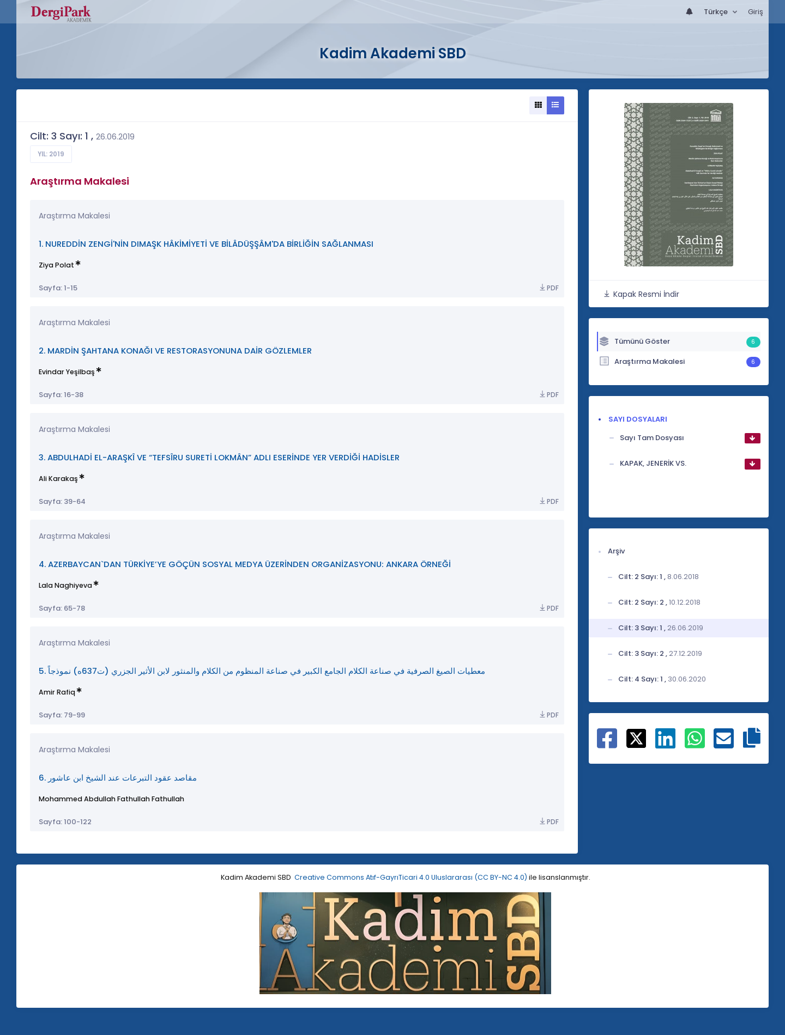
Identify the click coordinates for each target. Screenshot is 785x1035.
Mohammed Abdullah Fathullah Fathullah (111, 798)
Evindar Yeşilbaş (67, 371)
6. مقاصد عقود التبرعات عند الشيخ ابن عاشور (118, 777)
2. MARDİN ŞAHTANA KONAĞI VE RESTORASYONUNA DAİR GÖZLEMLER (175, 350)
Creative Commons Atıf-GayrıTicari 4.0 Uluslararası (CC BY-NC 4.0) (410, 877)
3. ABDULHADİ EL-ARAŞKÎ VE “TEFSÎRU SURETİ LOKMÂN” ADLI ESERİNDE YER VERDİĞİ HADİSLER (219, 457)
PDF (548, 288)
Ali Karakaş (58, 478)
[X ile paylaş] (636, 738)
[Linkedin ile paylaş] (665, 744)
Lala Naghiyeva (65, 585)
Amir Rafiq (57, 692)
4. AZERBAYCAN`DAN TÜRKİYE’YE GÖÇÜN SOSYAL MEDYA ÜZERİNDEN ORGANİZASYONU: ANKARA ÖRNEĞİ (245, 564)
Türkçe (716, 12)
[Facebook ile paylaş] (607, 744)
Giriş (755, 12)
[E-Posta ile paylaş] (724, 744)
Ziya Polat (56, 265)
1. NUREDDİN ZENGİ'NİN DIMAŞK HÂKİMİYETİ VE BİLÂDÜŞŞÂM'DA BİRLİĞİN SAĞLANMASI (206, 243)
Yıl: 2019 (51, 154)
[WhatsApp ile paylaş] (695, 744)
